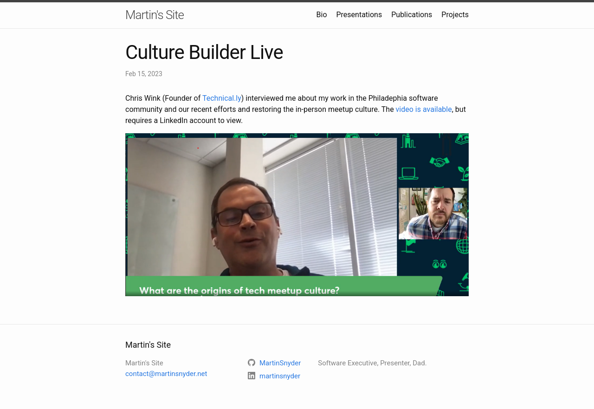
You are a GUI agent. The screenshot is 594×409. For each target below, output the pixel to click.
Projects (455, 14)
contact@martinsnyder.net (166, 374)
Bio (321, 14)
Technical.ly (221, 98)
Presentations (359, 14)
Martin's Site (154, 15)
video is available (424, 109)
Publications (411, 14)
